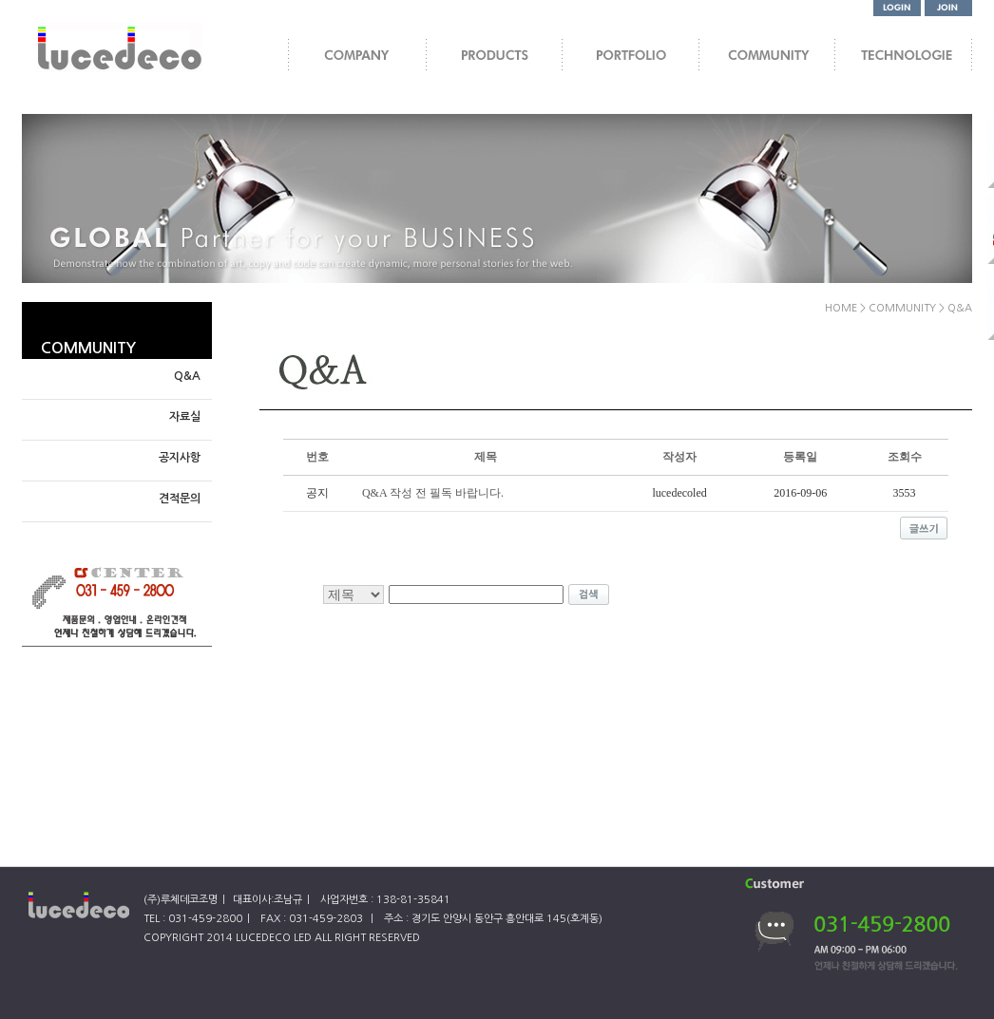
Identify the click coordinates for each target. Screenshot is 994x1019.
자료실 (185, 417)
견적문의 (180, 498)
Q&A (187, 376)
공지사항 (180, 457)
